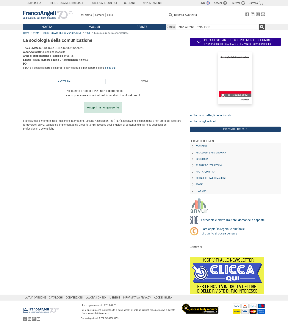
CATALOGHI (56, 297)
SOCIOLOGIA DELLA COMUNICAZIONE (62, 33)
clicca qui (109, 67)
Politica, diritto (205, 171)
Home (26, 33)
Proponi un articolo (235, 129)
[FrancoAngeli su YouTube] (263, 15)
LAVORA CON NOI (96, 297)
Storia (199, 184)
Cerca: (171, 27)
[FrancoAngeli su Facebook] (247, 15)
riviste (36, 33)
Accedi (218, 2)
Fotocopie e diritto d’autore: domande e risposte (232, 220)
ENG (202, 2)
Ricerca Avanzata (185, 15)
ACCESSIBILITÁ (163, 297)
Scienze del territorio (209, 165)
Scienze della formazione (211, 178)
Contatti (99, 14)
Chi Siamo (86, 14)
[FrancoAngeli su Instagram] (258, 15)
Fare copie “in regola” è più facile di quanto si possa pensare (223, 231)
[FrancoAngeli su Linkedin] (252, 15)
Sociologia (202, 159)
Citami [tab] (144, 81)
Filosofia (201, 190)
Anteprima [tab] (64, 81)
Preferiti (235, 2)
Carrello (253, 2)
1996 (87, 33)
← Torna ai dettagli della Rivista (210, 115)
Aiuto (110, 14)
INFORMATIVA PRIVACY (137, 297)
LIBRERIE (114, 297)
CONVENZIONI (74, 297)
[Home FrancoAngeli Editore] (48, 15)
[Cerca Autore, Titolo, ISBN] (217, 27)
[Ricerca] (262, 27)
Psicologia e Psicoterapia (211, 152)
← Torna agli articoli (203, 121)
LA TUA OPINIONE (35, 297)
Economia (201, 146)
